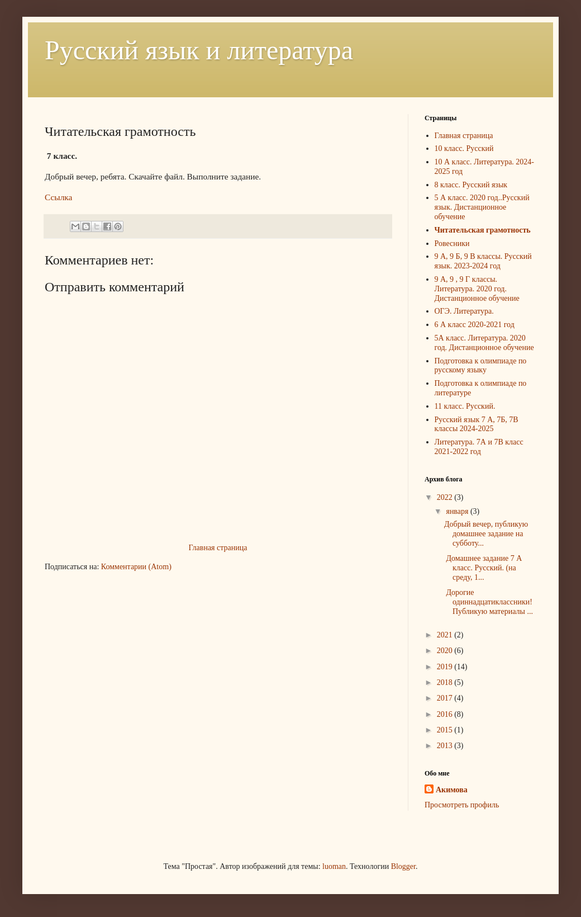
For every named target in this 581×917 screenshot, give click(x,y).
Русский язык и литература (199, 50)
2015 (446, 730)
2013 (446, 745)
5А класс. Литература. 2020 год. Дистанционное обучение (484, 343)
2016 (446, 714)
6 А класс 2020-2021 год (475, 324)
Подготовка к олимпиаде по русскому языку (481, 366)
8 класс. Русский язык (471, 185)
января (458, 511)
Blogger (403, 866)
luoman (334, 866)
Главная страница (218, 547)
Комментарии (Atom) (136, 567)
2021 (446, 635)
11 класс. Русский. (465, 406)
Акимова (452, 790)
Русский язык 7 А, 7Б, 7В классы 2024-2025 (476, 424)
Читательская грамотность (483, 230)
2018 (446, 682)
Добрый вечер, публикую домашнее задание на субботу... (486, 533)
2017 (446, 698)
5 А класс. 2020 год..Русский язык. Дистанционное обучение (482, 207)
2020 (446, 650)
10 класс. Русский (464, 148)
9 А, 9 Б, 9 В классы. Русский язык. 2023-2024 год (483, 261)
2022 (446, 497)
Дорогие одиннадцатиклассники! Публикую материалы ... (488, 602)
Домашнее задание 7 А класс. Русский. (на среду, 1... (483, 568)
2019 (446, 667)
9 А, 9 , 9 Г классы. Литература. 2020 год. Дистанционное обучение (477, 288)
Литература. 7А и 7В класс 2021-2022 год (479, 447)
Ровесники (452, 243)
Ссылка (58, 197)
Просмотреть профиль (462, 805)
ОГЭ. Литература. (464, 311)
